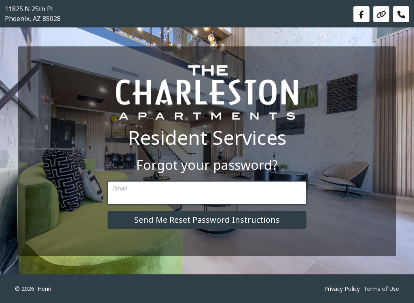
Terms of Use (381, 289)
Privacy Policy (342, 289)
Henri (44, 289)
